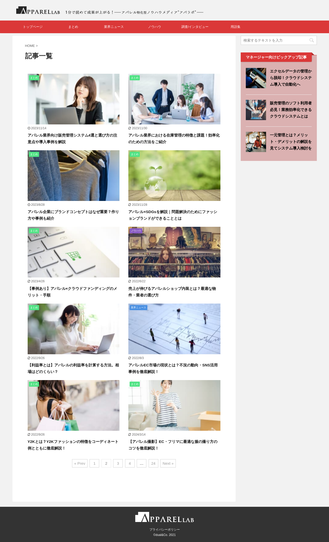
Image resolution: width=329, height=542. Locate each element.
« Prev (79, 463)
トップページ (33, 27)
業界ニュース (114, 27)
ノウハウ (154, 27)
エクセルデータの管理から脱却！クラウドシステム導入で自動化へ (291, 77)
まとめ (73, 27)
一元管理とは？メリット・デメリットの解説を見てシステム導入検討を (291, 141)
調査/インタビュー (195, 27)
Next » (168, 463)
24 (153, 463)
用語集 (235, 27)
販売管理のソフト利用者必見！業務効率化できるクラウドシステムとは (291, 109)
